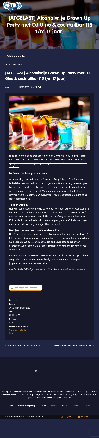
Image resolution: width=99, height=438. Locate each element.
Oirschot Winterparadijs (26, 406)
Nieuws (43, 406)
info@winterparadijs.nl (74, 269)
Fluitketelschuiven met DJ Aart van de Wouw (71, 345)
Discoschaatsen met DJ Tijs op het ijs (24, 345)
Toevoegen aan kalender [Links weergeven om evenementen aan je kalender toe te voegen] (26, 287)
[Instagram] (66, 417)
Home (11, 406)
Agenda (54, 406)
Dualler (42, 416)
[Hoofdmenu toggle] (93, 6)
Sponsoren (75, 406)
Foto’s (64, 406)
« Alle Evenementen (15, 55)
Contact (87, 406)
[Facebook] (83, 417)
